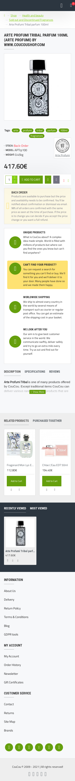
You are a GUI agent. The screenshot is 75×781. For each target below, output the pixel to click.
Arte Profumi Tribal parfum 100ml (20, 551)
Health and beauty (33, 15)
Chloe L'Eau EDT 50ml (55, 465)
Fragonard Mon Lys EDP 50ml (20, 465)
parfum (51, 130)
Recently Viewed (15, 508)
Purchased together (47, 421)
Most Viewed (38, 508)
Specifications (35, 371)
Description (12, 371)
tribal (40, 130)
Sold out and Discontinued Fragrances (31, 20)
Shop (14, 15)
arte (15, 130)
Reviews (54, 371)
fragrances (37, 136)
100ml (63, 130)
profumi (27, 130)
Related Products (16, 421)
